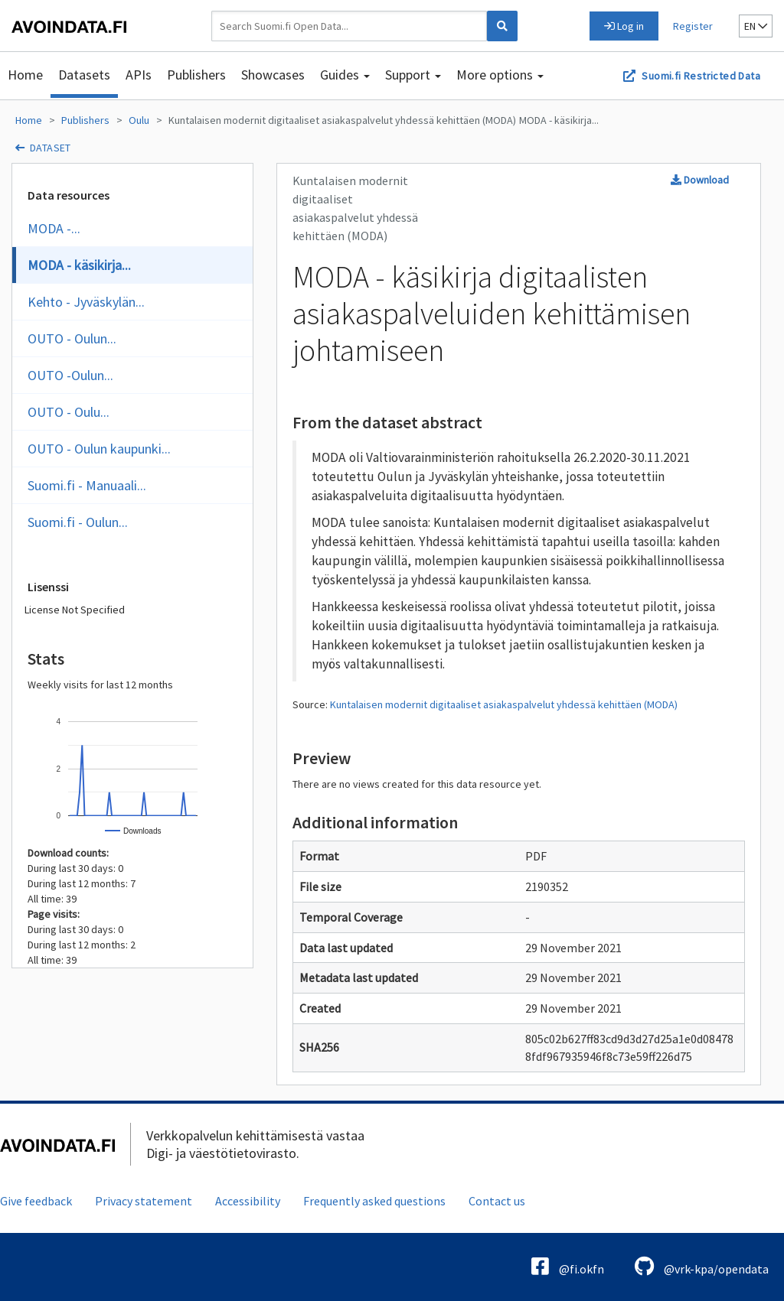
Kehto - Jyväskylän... (86, 302)
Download (700, 180)
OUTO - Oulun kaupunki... (99, 448)
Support (413, 74)
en (755, 26)
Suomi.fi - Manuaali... (87, 485)
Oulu (139, 120)
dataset (50, 147)
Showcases (273, 74)
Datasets (84, 74)
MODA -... (54, 228)
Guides (345, 74)
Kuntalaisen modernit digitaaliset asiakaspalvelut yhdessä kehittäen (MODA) (342, 120)
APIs (139, 74)
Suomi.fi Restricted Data (701, 76)
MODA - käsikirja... (559, 120)
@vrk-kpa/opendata (702, 1266)
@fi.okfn (567, 1266)
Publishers (196, 74)
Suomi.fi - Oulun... (78, 522)
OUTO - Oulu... (68, 412)
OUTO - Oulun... (72, 338)
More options (500, 74)
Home (25, 74)
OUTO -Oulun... (70, 375)
